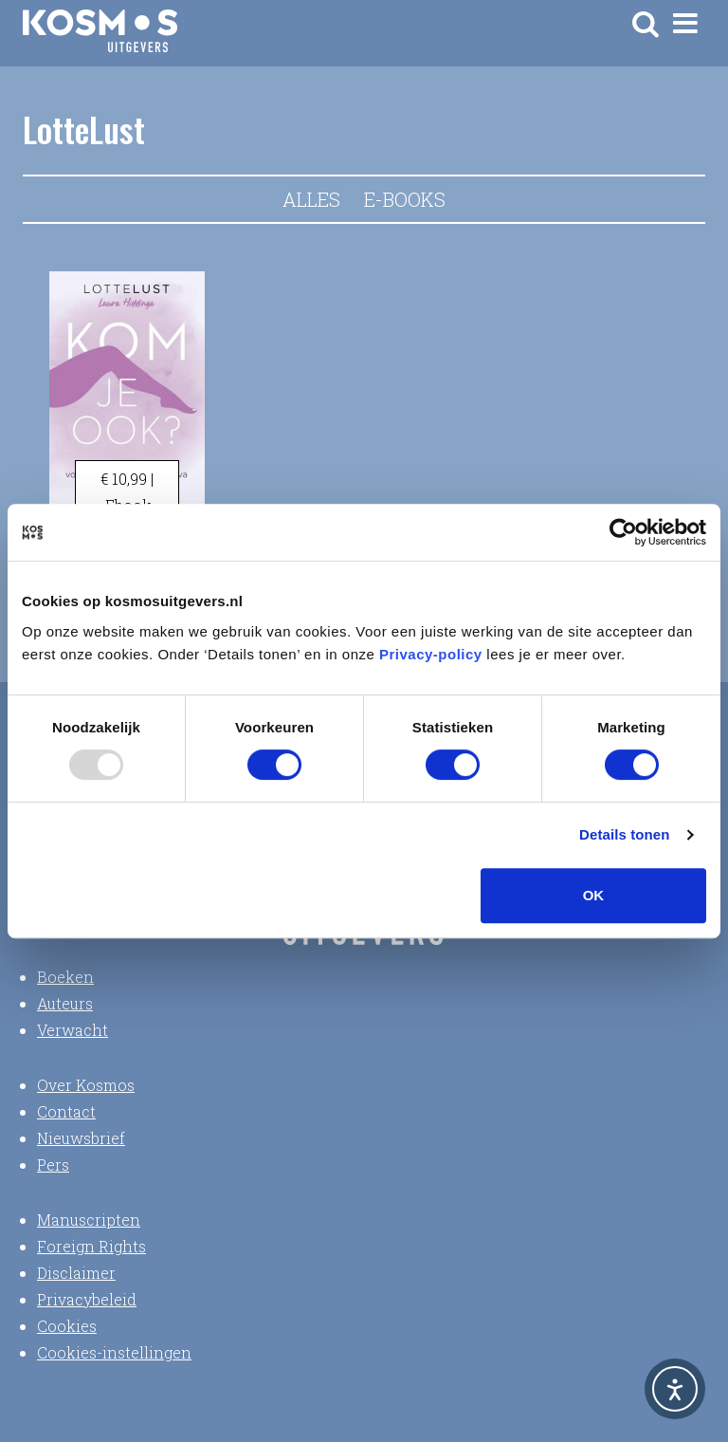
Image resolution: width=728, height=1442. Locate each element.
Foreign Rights (91, 1246)
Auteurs (65, 1003)
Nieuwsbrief (81, 1138)
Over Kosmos (86, 1085)
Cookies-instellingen (114, 1352)
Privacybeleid (86, 1299)
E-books (405, 199)
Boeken (65, 977)
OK (594, 895)
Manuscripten (88, 1219)
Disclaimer (76, 1273)
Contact (66, 1111)
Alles (311, 199)
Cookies (67, 1326)
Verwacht (72, 1030)
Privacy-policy (430, 654)
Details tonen (624, 834)
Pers (53, 1164)
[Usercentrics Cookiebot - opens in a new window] (623, 532)
